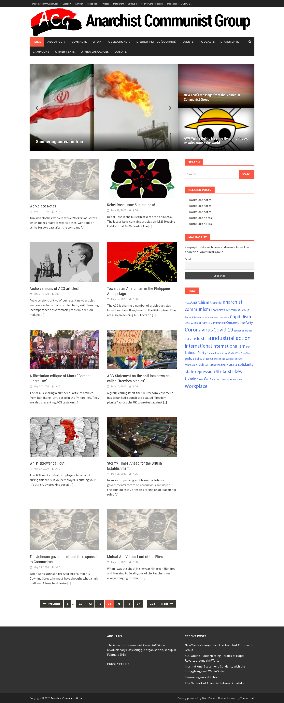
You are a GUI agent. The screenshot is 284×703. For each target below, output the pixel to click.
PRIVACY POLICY (118, 664)
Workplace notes (200, 200)
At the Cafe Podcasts (152, 3)
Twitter (105, 3)
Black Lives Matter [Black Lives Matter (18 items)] (221, 317)
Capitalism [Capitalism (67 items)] (240, 317)
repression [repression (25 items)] (191, 365)
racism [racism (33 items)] (238, 358)
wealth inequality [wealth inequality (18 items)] (234, 379)
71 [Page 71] (80, 604)
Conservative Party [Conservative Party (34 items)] (239, 322)
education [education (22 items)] (239, 330)
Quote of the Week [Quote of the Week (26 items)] (221, 358)
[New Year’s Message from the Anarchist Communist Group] (216, 86)
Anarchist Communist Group (67, 698)
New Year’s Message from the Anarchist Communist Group (212, 97)
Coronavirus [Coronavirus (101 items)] (199, 329)
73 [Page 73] (99, 604)
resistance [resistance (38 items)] (205, 364)
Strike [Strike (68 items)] (221, 371)
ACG (57, 211)
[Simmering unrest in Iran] (104, 107)
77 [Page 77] (138, 604)
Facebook (92, 3)
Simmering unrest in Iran (202, 677)
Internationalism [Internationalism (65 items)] (229, 346)
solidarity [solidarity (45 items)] (245, 364)
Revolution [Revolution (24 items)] (219, 365)
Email (188, 259)
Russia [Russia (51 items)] (231, 364)
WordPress (208, 698)
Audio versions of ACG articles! (54, 288)
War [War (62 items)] (207, 379)
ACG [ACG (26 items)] (187, 302)
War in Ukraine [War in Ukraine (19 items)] (218, 379)
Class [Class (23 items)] (187, 323)
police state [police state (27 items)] (202, 358)
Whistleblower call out (47, 463)
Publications (116, 42)
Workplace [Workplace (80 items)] (196, 386)
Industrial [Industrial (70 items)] (201, 338)
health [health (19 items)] (188, 339)
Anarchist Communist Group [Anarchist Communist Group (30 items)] (230, 310)
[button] (168, 108)
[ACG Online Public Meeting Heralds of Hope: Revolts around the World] (216, 129)
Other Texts (65, 51)
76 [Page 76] (128, 604)
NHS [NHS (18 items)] (222, 353)
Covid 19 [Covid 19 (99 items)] (223, 329)
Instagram (118, 3)
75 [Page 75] (119, 604)
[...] (83, 227)
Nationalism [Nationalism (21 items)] (213, 353)
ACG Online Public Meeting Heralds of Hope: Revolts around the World (216, 140)
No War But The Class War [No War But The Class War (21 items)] (237, 353)
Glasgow (67, 3)
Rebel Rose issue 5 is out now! (131, 205)
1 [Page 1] (67, 604)
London (79, 3)
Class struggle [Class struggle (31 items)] (200, 323)
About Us (54, 42)
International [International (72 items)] (198, 346)
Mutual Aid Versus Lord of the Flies (135, 556)
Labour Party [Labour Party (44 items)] (195, 352)
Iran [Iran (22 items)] (248, 346)
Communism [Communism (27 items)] (218, 323)
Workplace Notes (43, 206)
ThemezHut (247, 698)
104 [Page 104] (152, 604)
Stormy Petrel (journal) (156, 42)
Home (37, 42)
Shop (97, 42)
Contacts (79, 42)
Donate (121, 51)
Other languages (95, 51)
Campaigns (41, 51)
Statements (229, 42)
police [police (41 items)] (189, 358)
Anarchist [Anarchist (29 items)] (216, 302)
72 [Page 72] (90, 604)
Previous (51, 604)
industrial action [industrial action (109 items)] (231, 338)
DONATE (185, 3)
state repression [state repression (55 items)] (200, 371)
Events (187, 42)
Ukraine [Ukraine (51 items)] (192, 379)
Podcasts (172, 3)
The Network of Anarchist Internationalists (214, 683)
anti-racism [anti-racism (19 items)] (207, 317)
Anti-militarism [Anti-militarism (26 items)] (193, 317)
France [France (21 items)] (248, 330)
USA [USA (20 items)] (201, 379)
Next (167, 604)
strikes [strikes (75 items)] (235, 371)
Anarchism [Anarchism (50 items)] (199, 302)
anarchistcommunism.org (45, 3)
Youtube (132, 3)
